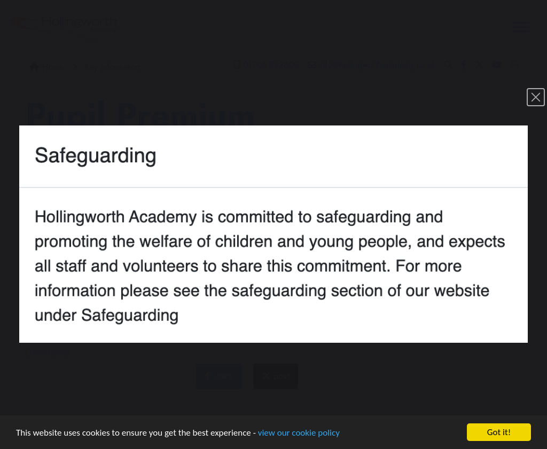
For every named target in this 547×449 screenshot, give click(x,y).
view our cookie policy (299, 433)
